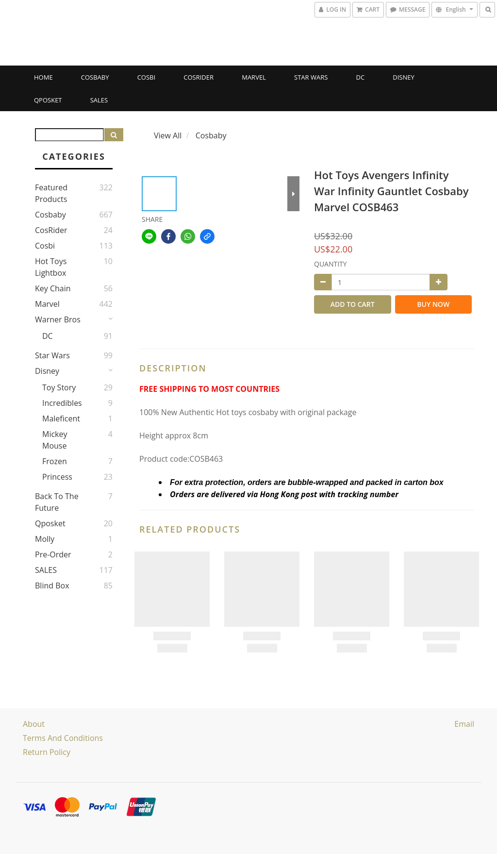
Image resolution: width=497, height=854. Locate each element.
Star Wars (311, 77)
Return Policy (46, 752)
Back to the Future (57, 502)
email (464, 724)
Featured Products (51, 193)
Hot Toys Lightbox (50, 267)
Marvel (254, 77)
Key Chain (53, 288)
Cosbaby (95, 77)
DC (360, 77)
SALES (99, 100)
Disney (403, 77)
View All (168, 135)
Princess (57, 476)
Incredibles (62, 403)
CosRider (198, 77)
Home (43, 77)
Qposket (48, 100)
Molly (44, 539)
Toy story (59, 387)
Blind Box (52, 585)
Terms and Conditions (63, 738)
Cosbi (146, 77)
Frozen (54, 461)
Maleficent (61, 418)
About (34, 724)
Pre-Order (53, 554)
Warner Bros (58, 319)
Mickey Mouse (54, 440)
